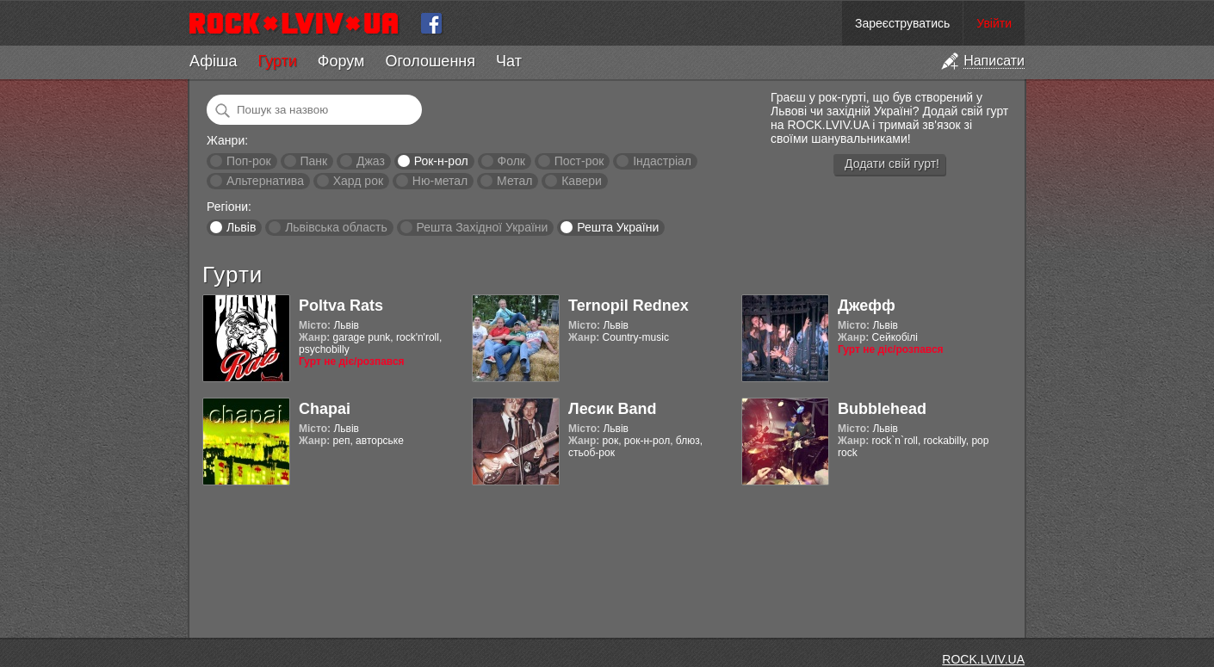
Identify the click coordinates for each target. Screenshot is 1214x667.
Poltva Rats (341, 305)
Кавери (581, 181)
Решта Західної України (482, 227)
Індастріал (662, 161)
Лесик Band (612, 408)
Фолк (511, 161)
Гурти (276, 61)
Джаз (370, 161)
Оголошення (430, 61)
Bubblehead (882, 408)
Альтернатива (265, 181)
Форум (341, 61)
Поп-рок (248, 161)
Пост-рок (579, 161)
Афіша (213, 61)
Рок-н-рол (441, 161)
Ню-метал (440, 181)
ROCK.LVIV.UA (983, 659)
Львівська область (336, 227)
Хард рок (358, 181)
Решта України (618, 227)
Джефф (866, 305)
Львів (241, 227)
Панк (313, 161)
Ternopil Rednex (628, 305)
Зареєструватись (902, 23)
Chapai (324, 408)
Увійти (994, 23)
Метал (514, 181)
